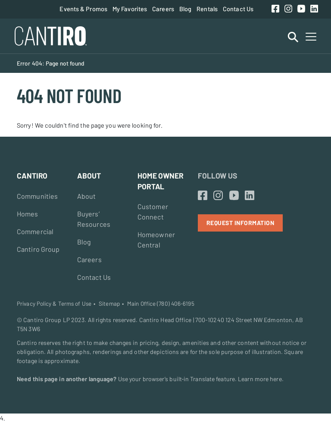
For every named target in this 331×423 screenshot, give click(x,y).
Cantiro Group (38, 249)
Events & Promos (83, 9)
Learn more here (260, 378)
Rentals (207, 9)
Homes (27, 214)
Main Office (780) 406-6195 (160, 303)
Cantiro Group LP (46, 319)
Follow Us (217, 175)
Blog (185, 9)
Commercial (35, 231)
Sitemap (109, 303)
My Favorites (129, 9)
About (86, 196)
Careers (163, 9)
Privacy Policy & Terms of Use (54, 303)
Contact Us (238, 9)
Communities (37, 196)
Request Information (240, 222)
